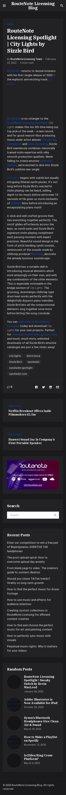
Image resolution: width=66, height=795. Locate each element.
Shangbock (14, 144)
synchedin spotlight (21, 367)
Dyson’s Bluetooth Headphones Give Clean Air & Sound (41, 721)
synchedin (33, 361)
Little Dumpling (38, 144)
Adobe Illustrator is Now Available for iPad (40, 701)
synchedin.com (18, 373)
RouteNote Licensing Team (26, 59)
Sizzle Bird (14, 71)
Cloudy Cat (49, 139)
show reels (50, 334)
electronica (33, 355)
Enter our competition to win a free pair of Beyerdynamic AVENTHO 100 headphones (32, 547)
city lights (15, 355)
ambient (16, 203)
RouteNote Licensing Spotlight (27, 123)
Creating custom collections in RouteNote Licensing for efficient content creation (28, 615)
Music (10, 24)
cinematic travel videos (27, 334)
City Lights (13, 178)
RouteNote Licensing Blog (33, 6)
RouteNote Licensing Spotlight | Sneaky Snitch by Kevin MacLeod (39, 682)
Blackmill (37, 254)
